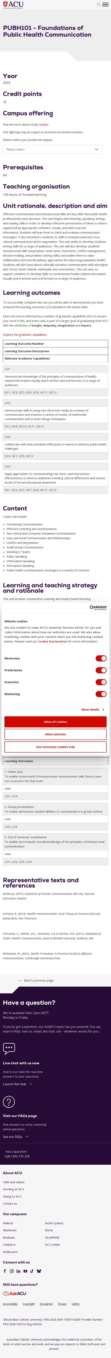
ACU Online (52, 1244)
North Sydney (54, 1223)
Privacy (62, 1304)
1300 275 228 (20, 1156)
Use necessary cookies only (55, 747)
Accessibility (10, 1304)
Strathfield (52, 1237)
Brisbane (9, 1237)
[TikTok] (32, 1271)
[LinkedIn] (18, 1271)
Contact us (10, 1203)
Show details (90, 709)
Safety (76, 1304)
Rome (49, 1230)
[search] (99, 5)
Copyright (29, 1304)
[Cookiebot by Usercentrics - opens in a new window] (90, 607)
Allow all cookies (55, 721)
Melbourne (10, 1252)
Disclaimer (46, 1304)
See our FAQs (12, 1137)
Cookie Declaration (52, 641)
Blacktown (10, 1230)
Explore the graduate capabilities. (25, 334)
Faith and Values (13, 1182)
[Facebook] (5, 1271)
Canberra (9, 1244)
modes (43, 124)
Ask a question (16, 1151)
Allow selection (55, 734)
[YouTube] (25, 1271)
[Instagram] (11, 1271)
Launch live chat (14, 1084)
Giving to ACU (12, 1196)
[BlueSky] (39, 1271)
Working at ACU (13, 1189)
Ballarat (8, 1223)
